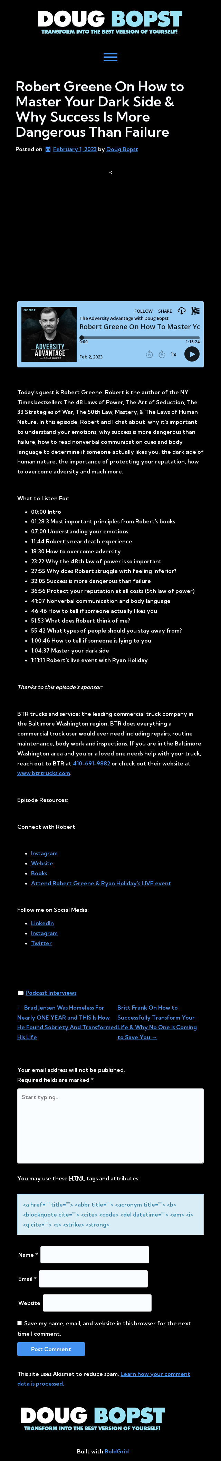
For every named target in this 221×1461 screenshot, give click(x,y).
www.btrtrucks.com (43, 773)
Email (27, 1278)
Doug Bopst (122, 149)
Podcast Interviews (51, 992)
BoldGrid (117, 1451)
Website (29, 1303)
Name (28, 1254)
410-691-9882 (91, 763)
